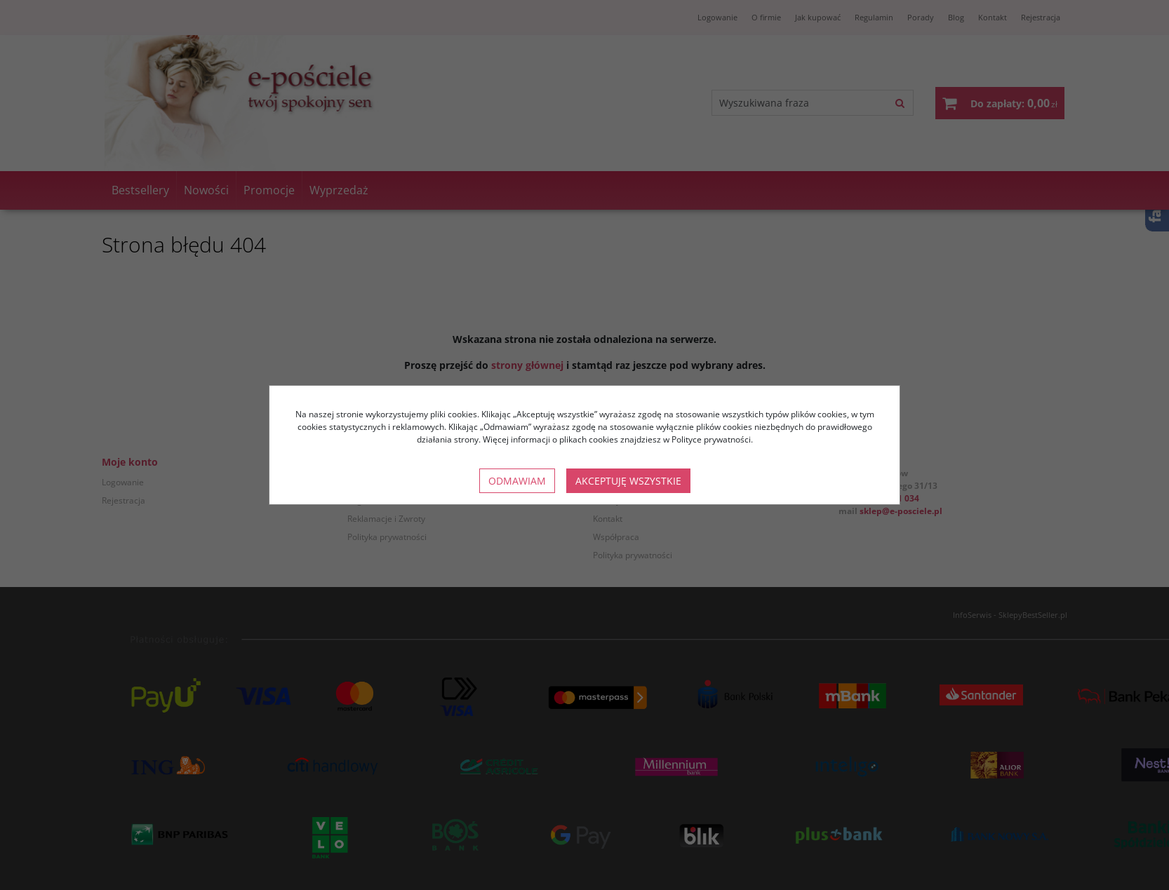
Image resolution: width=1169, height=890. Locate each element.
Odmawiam (517, 480)
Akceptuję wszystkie (628, 480)
